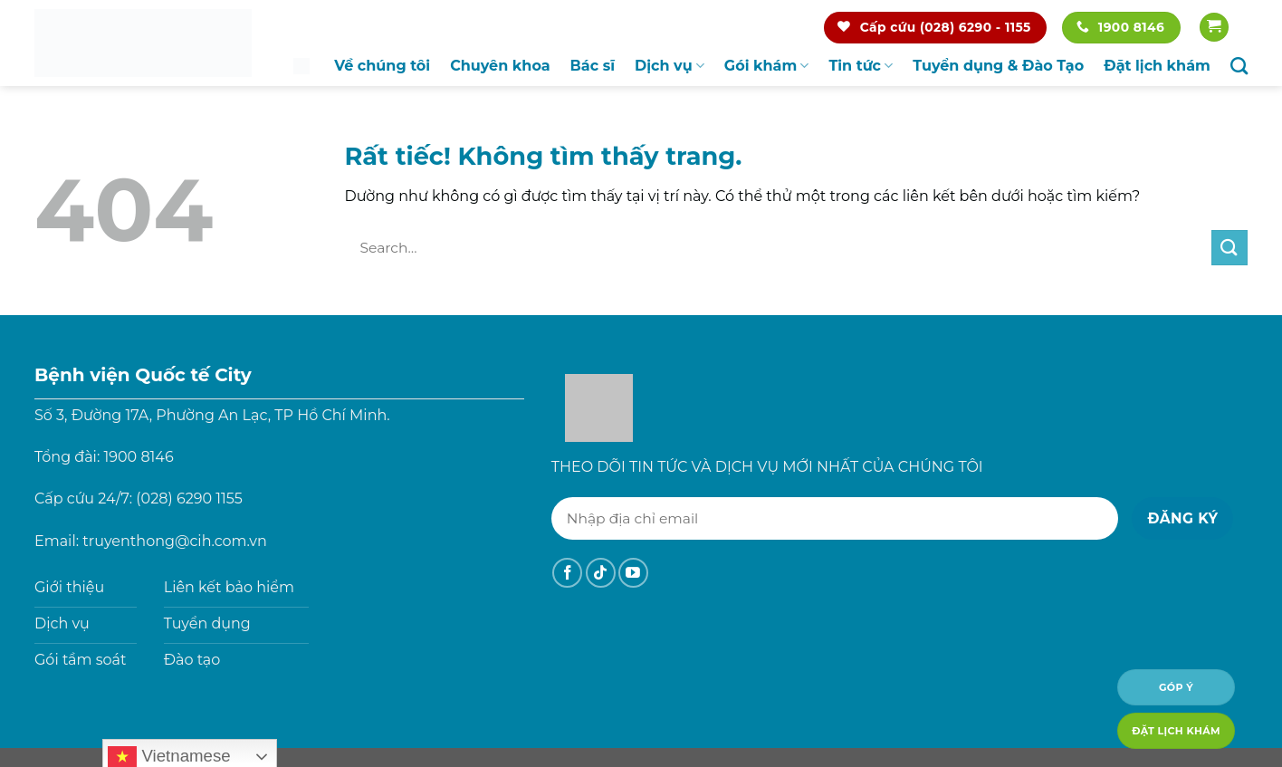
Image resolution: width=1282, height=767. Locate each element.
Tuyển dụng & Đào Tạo (998, 65)
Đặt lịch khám (1157, 65)
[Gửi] (1229, 247)
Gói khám (766, 66)
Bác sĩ (592, 65)
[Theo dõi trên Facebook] (567, 573)
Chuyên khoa (500, 65)
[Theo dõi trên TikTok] (601, 573)
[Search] (1239, 65)
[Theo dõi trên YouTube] (633, 573)
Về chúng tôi (382, 65)
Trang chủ (301, 65)
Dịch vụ (669, 66)
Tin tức (860, 66)
